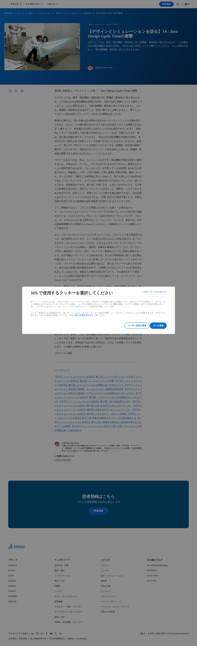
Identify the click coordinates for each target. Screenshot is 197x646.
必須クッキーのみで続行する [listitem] (153, 293)
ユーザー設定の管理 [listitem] (133, 326)
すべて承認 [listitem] (158, 326)
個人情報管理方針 (83, 315)
